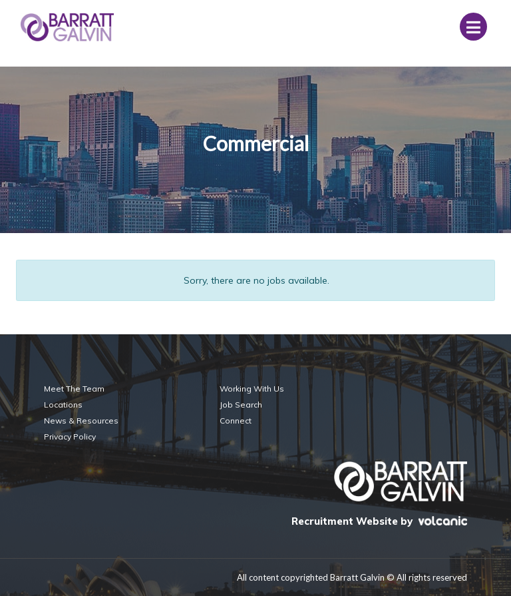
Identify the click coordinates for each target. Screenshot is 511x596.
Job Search (241, 405)
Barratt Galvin (67, 27)
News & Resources (81, 421)
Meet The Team (74, 389)
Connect (236, 421)
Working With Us (252, 389)
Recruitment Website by (379, 521)
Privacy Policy (70, 437)
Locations (63, 405)
